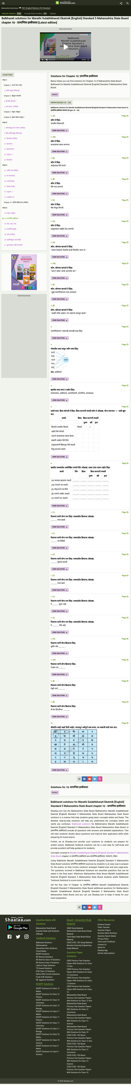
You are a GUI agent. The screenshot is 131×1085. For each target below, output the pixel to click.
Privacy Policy (103, 940)
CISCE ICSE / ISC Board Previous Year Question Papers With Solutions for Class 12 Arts (79, 1039)
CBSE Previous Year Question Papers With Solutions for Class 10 (79, 990)
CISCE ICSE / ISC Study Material (79, 944)
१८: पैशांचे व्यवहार (9, 188)
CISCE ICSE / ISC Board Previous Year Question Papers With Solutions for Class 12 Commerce (79, 1049)
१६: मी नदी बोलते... (9, 177)
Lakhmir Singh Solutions (45, 967)
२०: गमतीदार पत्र (8, 198)
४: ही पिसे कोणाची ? (9, 102)
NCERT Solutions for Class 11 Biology (47, 1031)
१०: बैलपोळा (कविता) (10, 140)
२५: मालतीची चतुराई (9, 230)
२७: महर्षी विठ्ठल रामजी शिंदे (12, 241)
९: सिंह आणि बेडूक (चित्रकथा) (12, 134)
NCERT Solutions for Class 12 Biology (47, 1008)
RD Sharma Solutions (44, 958)
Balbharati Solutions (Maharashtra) (44, 945)
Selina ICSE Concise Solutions (48, 975)
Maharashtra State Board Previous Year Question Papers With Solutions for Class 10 (79, 1031)
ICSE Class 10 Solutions (45, 972)
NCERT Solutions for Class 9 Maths (47, 1048)
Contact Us (102, 946)
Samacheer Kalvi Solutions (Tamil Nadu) (46, 951)
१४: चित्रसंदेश (7, 161)
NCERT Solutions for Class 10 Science (47, 1042)
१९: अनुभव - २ (8, 193)
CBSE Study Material (75, 929)
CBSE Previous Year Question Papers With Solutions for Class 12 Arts (79, 965)
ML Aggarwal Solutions (45, 981)
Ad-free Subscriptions (106, 954)
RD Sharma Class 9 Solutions (47, 964)
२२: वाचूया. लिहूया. (9, 214)
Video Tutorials (104, 929)
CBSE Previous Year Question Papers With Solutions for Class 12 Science (79, 982)
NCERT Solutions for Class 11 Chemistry (47, 1025)
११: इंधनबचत (7, 145)
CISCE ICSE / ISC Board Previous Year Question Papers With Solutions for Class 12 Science (79, 1060)
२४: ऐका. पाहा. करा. (9, 225)
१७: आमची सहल (9, 182)
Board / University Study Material (79, 923)
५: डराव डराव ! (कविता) (10, 108)
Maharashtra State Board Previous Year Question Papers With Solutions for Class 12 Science (79, 1020)
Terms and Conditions (106, 943)
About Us (101, 949)
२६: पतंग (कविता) (9, 236)
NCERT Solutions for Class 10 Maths (47, 1037)
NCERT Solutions (42, 955)
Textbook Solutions (46, 939)
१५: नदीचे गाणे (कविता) (10, 172)
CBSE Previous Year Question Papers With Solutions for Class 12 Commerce (79, 973)
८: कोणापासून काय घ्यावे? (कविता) (14, 129)
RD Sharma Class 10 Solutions (48, 961)
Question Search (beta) (107, 937)
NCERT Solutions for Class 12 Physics (47, 996)
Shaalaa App (103, 952)
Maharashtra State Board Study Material (79, 933)
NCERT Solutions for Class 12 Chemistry (47, 1002)
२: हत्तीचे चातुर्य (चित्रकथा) (11, 92)
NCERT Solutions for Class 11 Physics (47, 1019)
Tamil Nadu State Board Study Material (79, 939)
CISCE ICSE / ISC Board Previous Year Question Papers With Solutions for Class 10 (79, 1071)
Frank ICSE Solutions (44, 978)
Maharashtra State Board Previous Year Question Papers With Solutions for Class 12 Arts (79, 999)
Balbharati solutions (81, 825)
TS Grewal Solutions (44, 970)
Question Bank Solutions (107, 934)
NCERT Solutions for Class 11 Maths (47, 1014)
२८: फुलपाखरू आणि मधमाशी (12, 246)
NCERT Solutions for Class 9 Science (47, 1054)
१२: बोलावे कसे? (8, 150)
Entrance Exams (104, 926)
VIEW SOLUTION (60, 132)
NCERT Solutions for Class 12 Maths (47, 991)
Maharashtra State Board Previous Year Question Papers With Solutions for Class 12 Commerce (79, 1009)
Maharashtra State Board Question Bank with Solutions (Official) (47, 932)
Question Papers (104, 931)
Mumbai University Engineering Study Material (79, 948)
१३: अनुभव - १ (8, 156)
